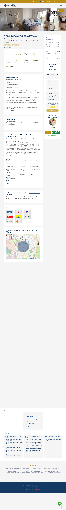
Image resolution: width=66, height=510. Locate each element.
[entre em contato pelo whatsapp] (58, 502)
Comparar (15, 54)
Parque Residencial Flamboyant (19, 49)
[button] (54, 1)
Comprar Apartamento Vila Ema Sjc (33, 455)
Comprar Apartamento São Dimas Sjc (33, 451)
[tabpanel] (33, 23)
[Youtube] (36, 474)
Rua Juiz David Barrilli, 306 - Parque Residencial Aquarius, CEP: (33, 427)
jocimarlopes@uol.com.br (32, 433)
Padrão (10, 49)
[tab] (59, 10)
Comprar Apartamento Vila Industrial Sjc (34, 457)
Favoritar (7, 54)
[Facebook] (30, 474)
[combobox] (52, 83)
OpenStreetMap (37, 267)
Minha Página (48, 141)
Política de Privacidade (29, 487)
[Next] (62, 456)
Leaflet (31, 267)
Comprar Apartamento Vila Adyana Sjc (34, 454)
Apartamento (6, 49)
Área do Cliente (36, 1)
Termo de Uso (38, 487)
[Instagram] (33, 474)
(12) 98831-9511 (46, 1)
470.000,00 (57, 60)
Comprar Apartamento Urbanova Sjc (33, 452)
